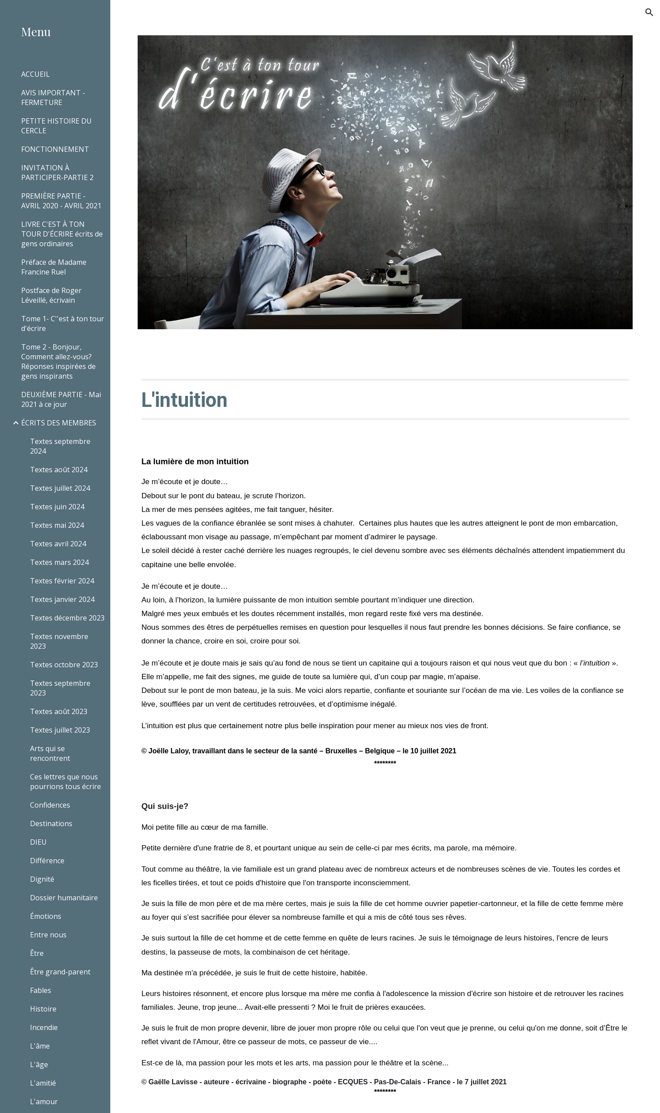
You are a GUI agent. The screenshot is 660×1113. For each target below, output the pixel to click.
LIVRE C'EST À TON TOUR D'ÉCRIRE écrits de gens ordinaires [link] (62, 233)
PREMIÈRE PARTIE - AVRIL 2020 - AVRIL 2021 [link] (61, 201)
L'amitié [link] (43, 1083)
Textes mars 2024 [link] (59, 562)
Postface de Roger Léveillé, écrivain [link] (51, 295)
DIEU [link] (38, 842)
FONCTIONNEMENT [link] (55, 149)
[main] (385, 399)
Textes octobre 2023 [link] (64, 664)
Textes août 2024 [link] (58, 469)
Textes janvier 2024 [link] (62, 599)
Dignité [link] (42, 879)
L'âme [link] (40, 1046)
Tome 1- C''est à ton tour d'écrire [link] (62, 323)
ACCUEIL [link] (35, 74)
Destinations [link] (51, 823)
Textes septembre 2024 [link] (60, 446)
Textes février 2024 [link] (62, 581)
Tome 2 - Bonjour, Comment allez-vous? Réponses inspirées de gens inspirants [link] (58, 361)
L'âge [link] (39, 1064)
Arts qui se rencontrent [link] (50, 753)
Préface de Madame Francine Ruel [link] (53, 267)
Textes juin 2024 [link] (57, 506)
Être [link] (37, 953)
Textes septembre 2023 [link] (60, 688)
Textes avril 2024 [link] (58, 544)
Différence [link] (47, 860)
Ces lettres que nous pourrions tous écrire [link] (65, 781)
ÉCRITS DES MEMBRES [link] (58, 423)
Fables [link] (40, 990)
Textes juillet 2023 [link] (60, 730)
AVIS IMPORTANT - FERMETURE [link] (53, 97)
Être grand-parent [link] (60, 972)
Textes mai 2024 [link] (57, 525)
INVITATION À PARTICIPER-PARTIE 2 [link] (57, 172)
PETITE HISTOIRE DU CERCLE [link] (56, 125)
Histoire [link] (43, 1009)
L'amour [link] (44, 1101)
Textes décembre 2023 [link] (67, 618)
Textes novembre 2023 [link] (59, 641)
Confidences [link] (50, 805)
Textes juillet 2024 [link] (60, 488)
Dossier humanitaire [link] (64, 897)
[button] (649, 12)
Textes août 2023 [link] (58, 711)
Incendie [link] (44, 1027)
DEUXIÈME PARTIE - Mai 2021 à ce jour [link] (61, 399)
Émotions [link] (45, 916)
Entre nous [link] (48, 935)
